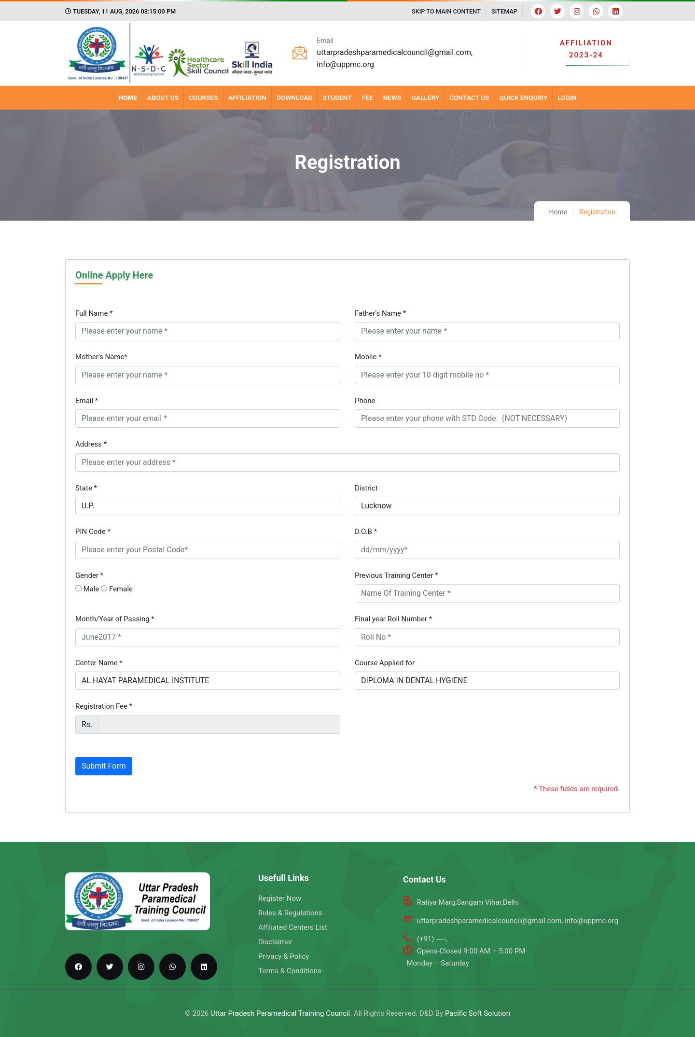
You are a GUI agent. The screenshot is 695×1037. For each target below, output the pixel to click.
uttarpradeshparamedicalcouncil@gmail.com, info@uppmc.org (517, 920)
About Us (163, 97)
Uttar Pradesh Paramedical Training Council (280, 1013)
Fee (367, 97)
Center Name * (99, 663)
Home (127, 97)
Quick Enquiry (523, 97)
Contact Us (469, 97)
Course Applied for (385, 663)
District (366, 488)
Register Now (279, 898)
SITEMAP (504, 11)
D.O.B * (366, 531)
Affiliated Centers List (292, 927)
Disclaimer (275, 942)
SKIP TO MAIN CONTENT (446, 11)
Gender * (89, 575)
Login (566, 97)
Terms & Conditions (289, 971)
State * (86, 488)
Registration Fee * (103, 706)
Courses (203, 97)
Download (294, 97)
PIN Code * (93, 531)
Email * (86, 400)
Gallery (425, 97)
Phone (365, 400)
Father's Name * (380, 313)
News (392, 97)
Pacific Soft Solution (477, 1013)
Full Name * (94, 313)
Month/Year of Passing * (114, 619)
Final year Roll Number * (393, 619)
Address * (91, 444)
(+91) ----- (431, 939)
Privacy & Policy (283, 956)
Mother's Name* (101, 356)
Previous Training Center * (396, 575)
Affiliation (247, 97)
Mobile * (368, 356)
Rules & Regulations (290, 913)
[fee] (219, 724)
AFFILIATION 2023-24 (586, 49)
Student (336, 97)
